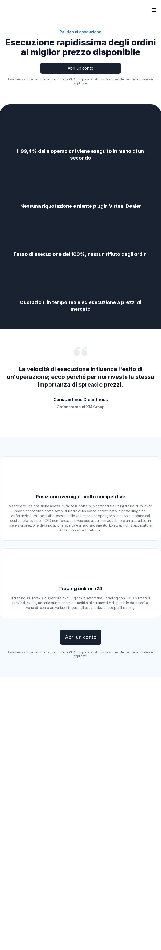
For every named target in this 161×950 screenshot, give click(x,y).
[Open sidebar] (154, 9)
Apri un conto (80, 68)
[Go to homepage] (12, 10)
